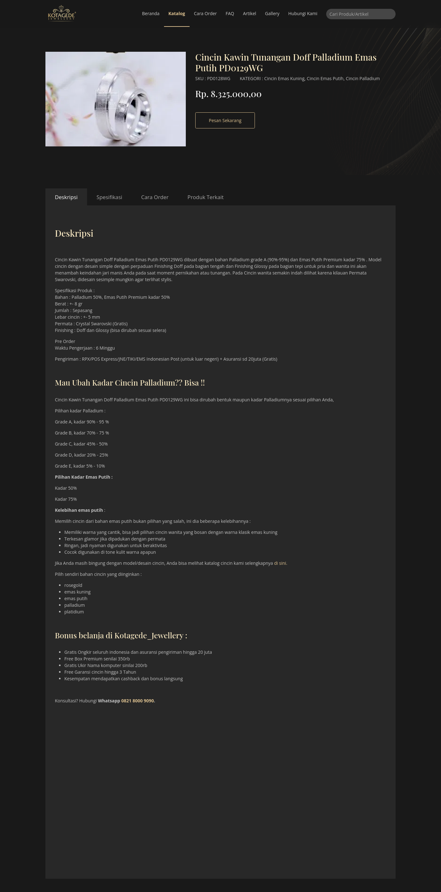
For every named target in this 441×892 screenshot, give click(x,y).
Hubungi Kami (302, 13)
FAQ (230, 13)
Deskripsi (66, 197)
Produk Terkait (205, 197)
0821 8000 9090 (137, 701)
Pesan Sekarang (225, 120)
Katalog (176, 13)
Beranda (150, 13)
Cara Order (205, 13)
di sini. (280, 563)
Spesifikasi (109, 197)
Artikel (249, 13)
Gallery (272, 13)
